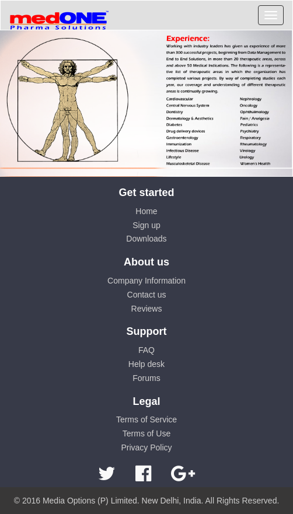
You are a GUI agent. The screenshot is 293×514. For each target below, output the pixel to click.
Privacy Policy (146, 447)
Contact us (146, 294)
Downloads (146, 238)
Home (146, 211)
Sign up (146, 225)
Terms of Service (146, 419)
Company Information (146, 280)
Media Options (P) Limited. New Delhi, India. (123, 500)
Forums (146, 378)
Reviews (146, 308)
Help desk (146, 364)
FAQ (146, 350)
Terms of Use (146, 433)
